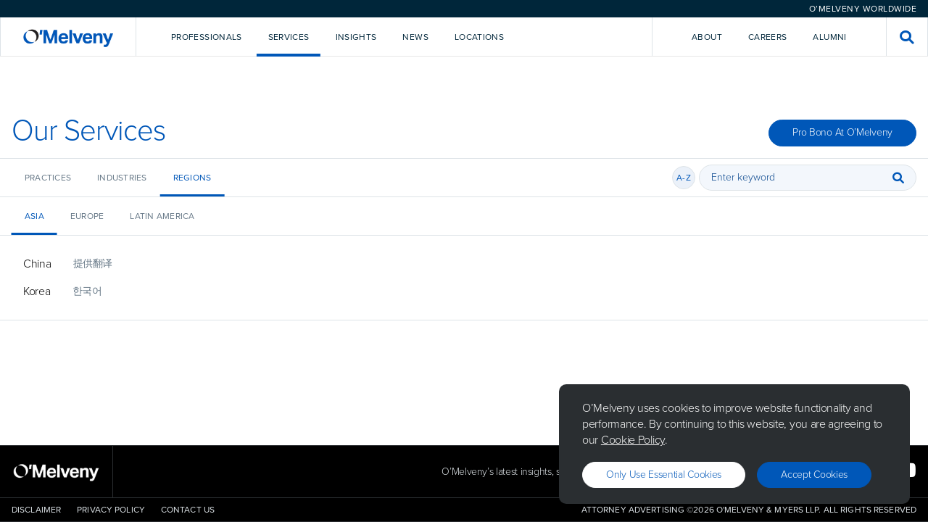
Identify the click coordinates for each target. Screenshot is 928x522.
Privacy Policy (111, 509)
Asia (34, 216)
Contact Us (188, 509)
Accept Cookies (814, 474)
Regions (192, 177)
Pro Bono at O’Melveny (842, 132)
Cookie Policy (633, 439)
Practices (48, 177)
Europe (87, 216)
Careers (767, 37)
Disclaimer (36, 509)
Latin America (162, 216)
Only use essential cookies (663, 474)
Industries (121, 177)
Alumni (829, 37)
